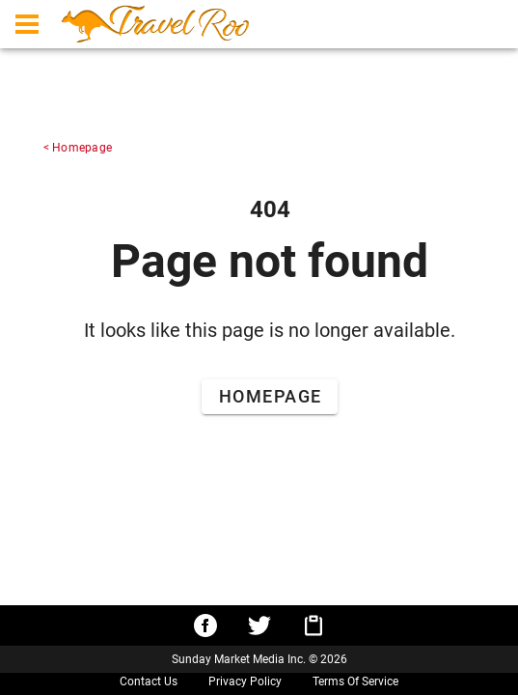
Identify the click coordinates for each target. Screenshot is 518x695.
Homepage (82, 147)
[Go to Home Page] (270, 396)
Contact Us (148, 681)
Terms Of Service (355, 681)
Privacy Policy (245, 681)
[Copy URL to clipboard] (313, 625)
